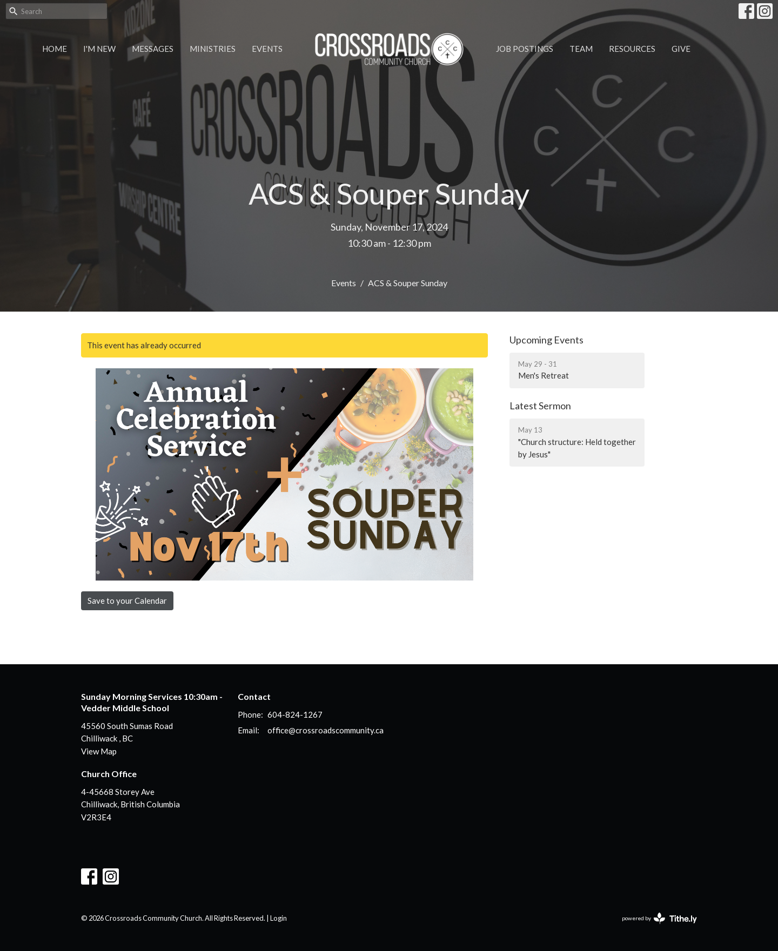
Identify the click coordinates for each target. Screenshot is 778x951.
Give (681, 48)
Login (278, 918)
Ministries (213, 48)
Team (581, 48)
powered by (659, 918)
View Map (99, 751)
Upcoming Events (546, 340)
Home (54, 48)
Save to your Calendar (127, 600)
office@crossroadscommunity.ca (325, 730)
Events (267, 48)
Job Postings (524, 48)
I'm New (99, 48)
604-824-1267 (295, 714)
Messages (152, 48)
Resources (632, 48)
